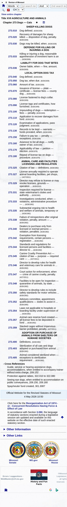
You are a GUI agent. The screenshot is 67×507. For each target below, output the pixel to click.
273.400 (13, 341)
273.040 (13, 76)
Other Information (19, 429)
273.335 (13, 210)
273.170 (13, 149)
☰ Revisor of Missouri (14, 2)
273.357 (13, 320)
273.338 (13, 219)
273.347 (13, 274)
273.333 (13, 201)
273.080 (13, 98)
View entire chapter (11, 14)
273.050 (13, 80)
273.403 (13, 348)
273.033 (13, 56)
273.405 (13, 357)
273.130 (13, 130)
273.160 (13, 143)
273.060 (13, 84)
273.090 (13, 105)
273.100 (13, 111)
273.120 (13, 124)
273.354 (13, 310)
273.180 (13, 156)
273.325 (13, 167)
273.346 (13, 265)
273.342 (13, 238)
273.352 (13, 301)
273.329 (13, 183)
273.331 (13, 192)
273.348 (13, 283)
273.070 (13, 91)
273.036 (13, 68)
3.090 (40, 412)
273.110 (13, 117)
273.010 (13, 30)
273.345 (13, 256)
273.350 (13, 292)
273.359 (13, 327)
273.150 (13, 137)
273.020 (13, 37)
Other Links (14, 435)
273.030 (13, 43)
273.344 (13, 247)
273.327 (13, 174)
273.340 (13, 229)
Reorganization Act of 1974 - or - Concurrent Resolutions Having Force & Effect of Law (32, 406)
